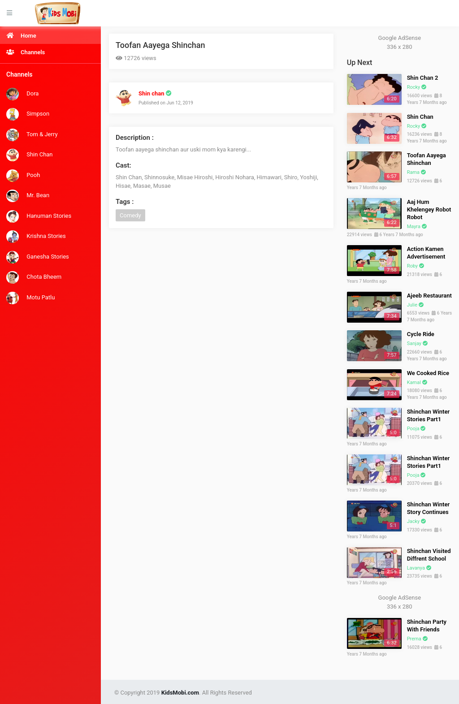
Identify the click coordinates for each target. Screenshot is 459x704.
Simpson (27, 114)
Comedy (130, 215)
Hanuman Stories (38, 216)
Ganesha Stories (37, 257)
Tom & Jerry (32, 135)
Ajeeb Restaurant (429, 295)
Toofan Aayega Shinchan (160, 45)
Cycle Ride (420, 334)
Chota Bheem (33, 277)
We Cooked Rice (428, 373)
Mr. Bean (27, 196)
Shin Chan (29, 155)
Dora (22, 94)
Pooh (23, 175)
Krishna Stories (36, 236)
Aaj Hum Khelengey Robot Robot (429, 209)
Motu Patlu (30, 298)
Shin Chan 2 (422, 77)
